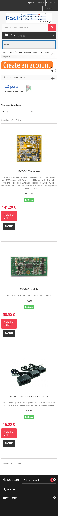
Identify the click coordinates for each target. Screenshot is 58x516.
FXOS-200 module (29, 171)
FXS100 (29, 301)
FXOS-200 (29, 194)
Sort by (4, 111)
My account (10, 489)
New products (15, 77)
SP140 (29, 411)
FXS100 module (29, 289)
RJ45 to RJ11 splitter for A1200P (29, 396)
